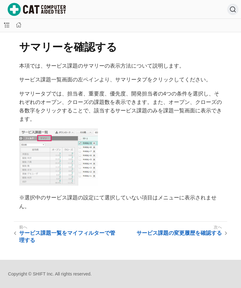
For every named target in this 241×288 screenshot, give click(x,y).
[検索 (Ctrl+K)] (232, 9)
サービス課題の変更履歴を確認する (179, 233)
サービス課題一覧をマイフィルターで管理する (67, 236)
